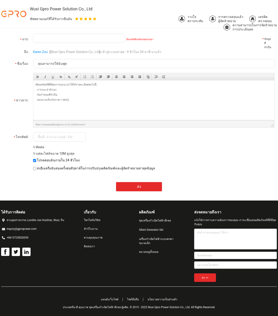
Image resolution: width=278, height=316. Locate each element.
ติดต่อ (38, 147)
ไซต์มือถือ (133, 299)
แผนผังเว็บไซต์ (110, 299)
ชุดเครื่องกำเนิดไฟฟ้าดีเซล (155, 220)
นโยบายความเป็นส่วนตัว (162, 299)
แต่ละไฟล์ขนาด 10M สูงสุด (53, 153)
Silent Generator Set (151, 229)
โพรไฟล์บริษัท (92, 220)
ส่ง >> (205, 277)
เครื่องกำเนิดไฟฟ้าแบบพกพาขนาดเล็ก (156, 241)
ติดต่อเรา (89, 246)
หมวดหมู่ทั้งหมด (149, 252)
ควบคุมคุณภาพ (93, 237)
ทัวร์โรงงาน (91, 228)
